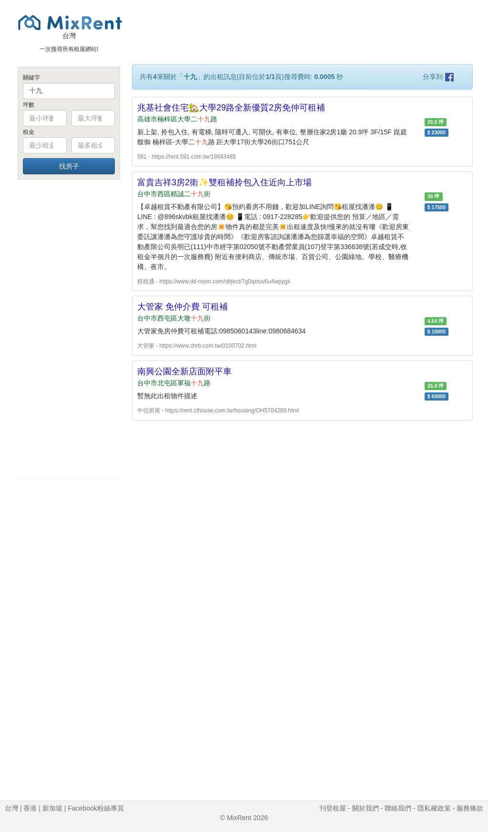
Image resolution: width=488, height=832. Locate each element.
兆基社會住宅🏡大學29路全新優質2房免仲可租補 (231, 107)
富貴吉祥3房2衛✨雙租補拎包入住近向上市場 (224, 182)
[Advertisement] (69, 328)
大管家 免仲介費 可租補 (182, 306)
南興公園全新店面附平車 (184, 371)
